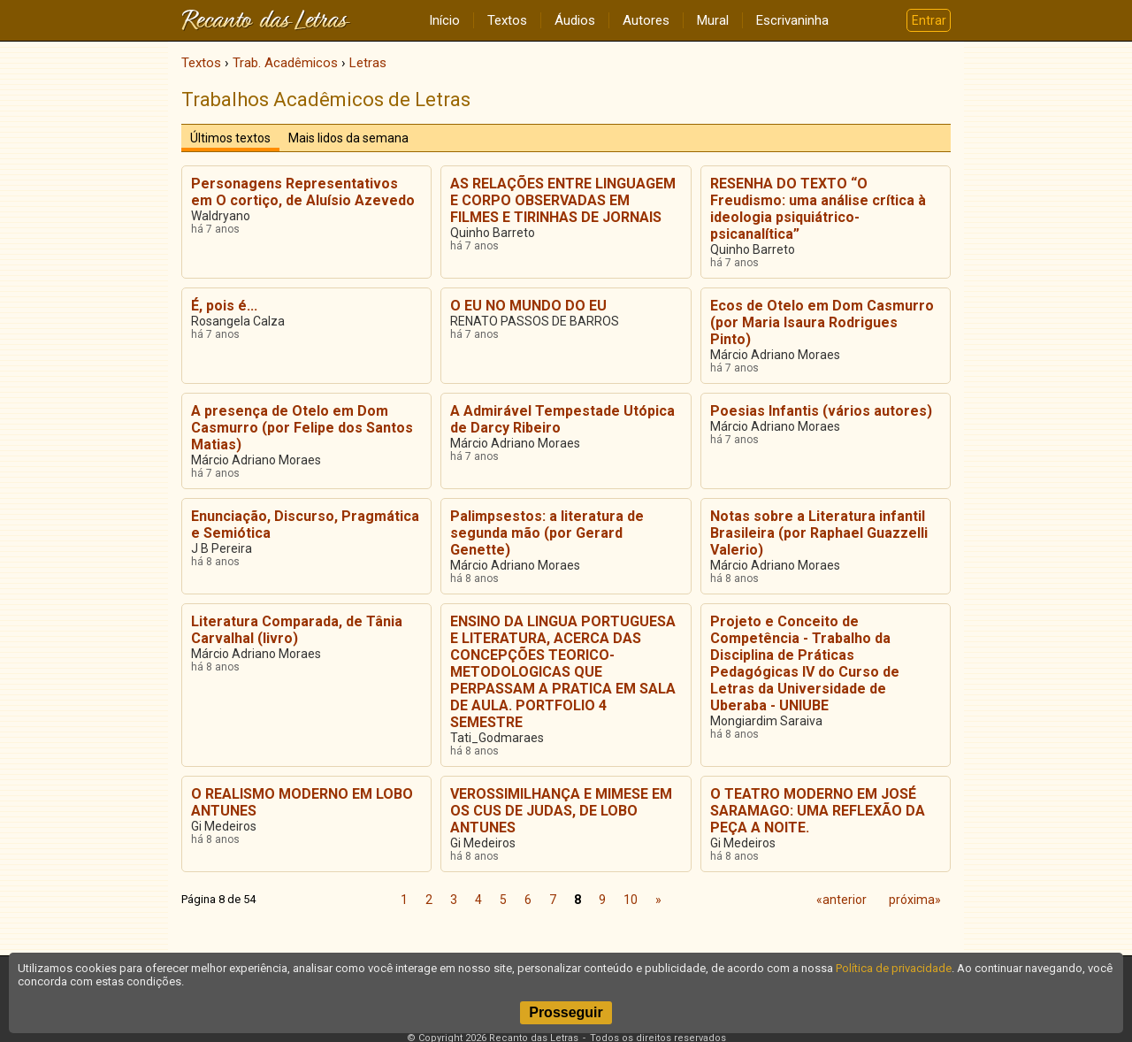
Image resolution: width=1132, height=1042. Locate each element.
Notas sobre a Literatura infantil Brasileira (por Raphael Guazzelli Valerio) (819, 533)
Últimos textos (230, 138)
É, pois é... (224, 305)
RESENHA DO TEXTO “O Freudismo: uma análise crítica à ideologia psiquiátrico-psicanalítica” (818, 208)
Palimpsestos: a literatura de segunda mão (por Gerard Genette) (547, 533)
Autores (646, 20)
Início (444, 20)
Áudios (575, 20)
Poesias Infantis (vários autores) (821, 410)
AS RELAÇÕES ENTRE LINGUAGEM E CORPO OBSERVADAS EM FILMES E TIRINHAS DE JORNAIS (563, 200)
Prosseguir (566, 1012)
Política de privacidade (894, 968)
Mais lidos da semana (348, 138)
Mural (713, 20)
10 (630, 900)
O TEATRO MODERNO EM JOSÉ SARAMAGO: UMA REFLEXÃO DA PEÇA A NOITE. (817, 810)
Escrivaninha (792, 20)
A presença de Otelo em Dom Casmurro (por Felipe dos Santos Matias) (302, 427)
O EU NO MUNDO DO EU (528, 305)
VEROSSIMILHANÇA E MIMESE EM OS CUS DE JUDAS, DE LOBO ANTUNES (561, 810)
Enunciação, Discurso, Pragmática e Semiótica (305, 524)
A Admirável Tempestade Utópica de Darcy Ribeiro (562, 419)
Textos (507, 20)
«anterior (841, 900)
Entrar (929, 20)
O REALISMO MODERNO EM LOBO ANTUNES (302, 802)
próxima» (915, 900)
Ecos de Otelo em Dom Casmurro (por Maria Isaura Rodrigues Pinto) (822, 322)
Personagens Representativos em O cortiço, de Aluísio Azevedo (303, 192)
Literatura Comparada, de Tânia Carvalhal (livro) (296, 630)
